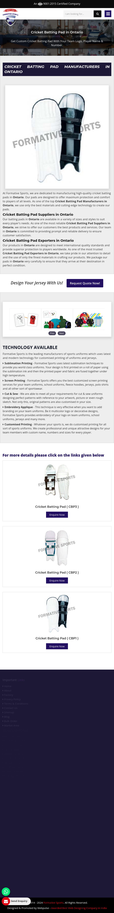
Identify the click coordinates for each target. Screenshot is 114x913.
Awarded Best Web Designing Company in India (79, 908)
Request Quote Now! (85, 283)
